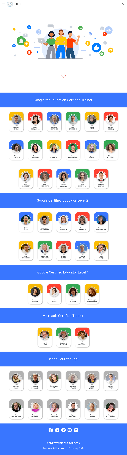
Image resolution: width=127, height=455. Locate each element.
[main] (63, 100)
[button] (3, 4)
